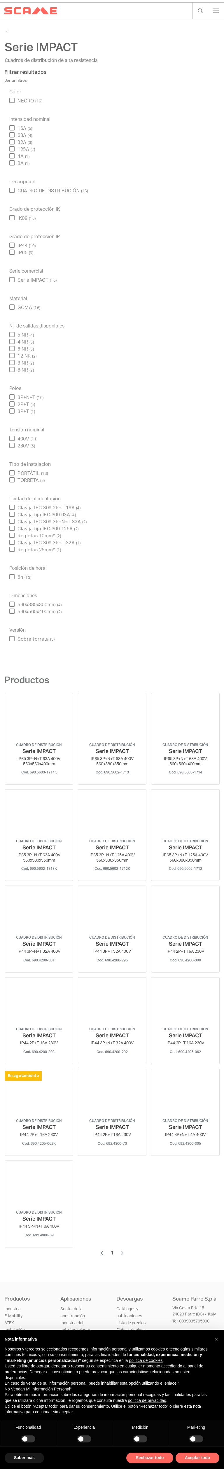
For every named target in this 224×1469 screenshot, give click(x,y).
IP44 (27, 245)
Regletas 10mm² (39, 536)
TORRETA (31, 480)
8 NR (26, 370)
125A (26, 149)
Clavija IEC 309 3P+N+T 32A (52, 522)
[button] (216, 1339)
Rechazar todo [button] (150, 1457)
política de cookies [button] (145, 1360)
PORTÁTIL (33, 473)
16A (25, 128)
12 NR (27, 356)
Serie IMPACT (37, 280)
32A (25, 142)
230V (26, 446)
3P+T (26, 411)
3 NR (26, 363)
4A (23, 156)
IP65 (25, 252)
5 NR (26, 335)
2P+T (26, 404)
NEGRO (30, 101)
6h (25, 577)
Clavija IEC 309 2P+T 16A (49, 508)
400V (28, 439)
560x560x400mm (40, 611)
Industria (12, 1309)
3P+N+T (31, 397)
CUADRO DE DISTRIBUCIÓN (53, 191)
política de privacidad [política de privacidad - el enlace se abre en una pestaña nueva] (147, 1400)
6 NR (26, 349)
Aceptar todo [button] (197, 1457)
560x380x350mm (40, 604)
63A (25, 135)
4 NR (26, 342)
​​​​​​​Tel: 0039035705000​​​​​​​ (190, 1321)
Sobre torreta (36, 639)
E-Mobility (13, 1316)
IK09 (27, 218)
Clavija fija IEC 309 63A (47, 515)
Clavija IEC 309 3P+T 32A (49, 543)
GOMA (29, 307)
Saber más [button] (24, 1457)
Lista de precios (131, 1323)
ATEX (9, 1323)
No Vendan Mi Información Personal (37, 1389)
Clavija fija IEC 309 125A (48, 529)
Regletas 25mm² (39, 550)
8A (23, 163)
